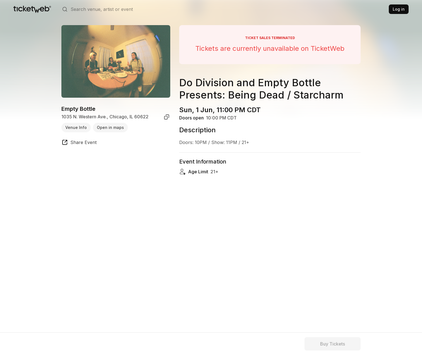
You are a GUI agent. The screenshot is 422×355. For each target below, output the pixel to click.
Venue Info (76, 127)
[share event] (79, 143)
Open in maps (110, 127)
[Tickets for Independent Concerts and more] (32, 9)
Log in (399, 9)
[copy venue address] (166, 117)
